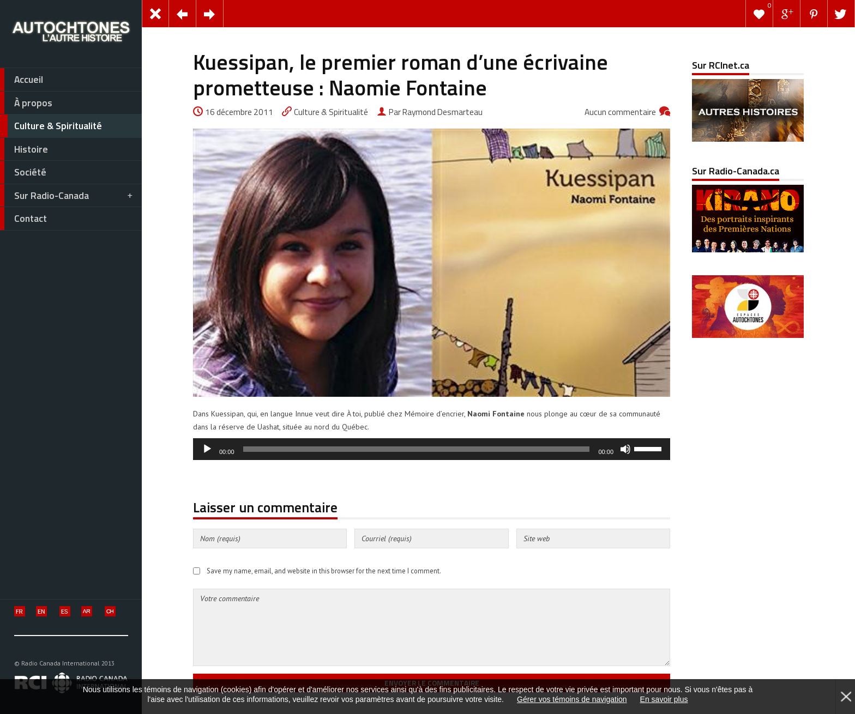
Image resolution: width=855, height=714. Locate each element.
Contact (23, 218)
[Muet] (625, 449)
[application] (431, 449)
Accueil (21, 79)
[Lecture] (207, 449)
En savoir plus (664, 699)
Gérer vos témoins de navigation (572, 699)
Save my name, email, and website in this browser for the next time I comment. (324, 570)
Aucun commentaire (620, 112)
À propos (26, 103)
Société (23, 172)
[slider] (416, 449)
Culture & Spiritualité (51, 125)
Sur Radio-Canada (67, 195)
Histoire (24, 149)
